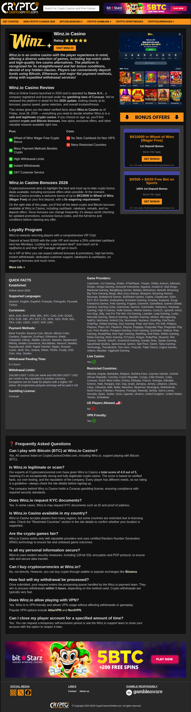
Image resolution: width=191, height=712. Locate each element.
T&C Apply (138, 165)
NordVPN (74, 610)
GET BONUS (151, 158)
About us (84, 691)
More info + (17, 267)
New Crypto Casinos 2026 (39, 21)
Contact (72, 691)
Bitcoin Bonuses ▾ (71, 21)
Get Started (11, 21)
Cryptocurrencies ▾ (161, 21)
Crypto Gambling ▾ (99, 21)
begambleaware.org (166, 165)
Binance (131, 571)
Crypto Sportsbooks (129, 21)
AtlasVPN (54, 610)
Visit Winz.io (64, 48)
